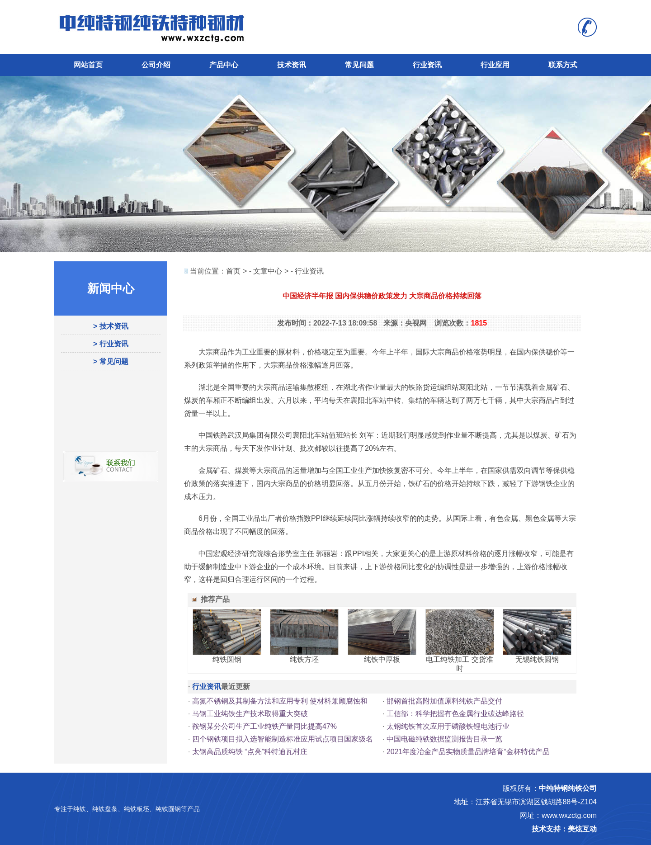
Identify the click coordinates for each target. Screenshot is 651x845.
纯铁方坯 (304, 659)
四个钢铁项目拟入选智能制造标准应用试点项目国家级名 (282, 739)
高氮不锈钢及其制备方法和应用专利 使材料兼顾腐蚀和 (280, 701)
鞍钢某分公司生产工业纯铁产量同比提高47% (264, 726)
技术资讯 (291, 65)
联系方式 (562, 65)
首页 (233, 271)
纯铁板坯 (136, 808)
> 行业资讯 (110, 344)
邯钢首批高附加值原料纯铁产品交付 (444, 701)
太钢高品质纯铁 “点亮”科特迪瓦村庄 (249, 751)
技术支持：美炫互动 (564, 829)
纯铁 (79, 808)
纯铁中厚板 (382, 659)
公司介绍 (156, 65)
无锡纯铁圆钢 (537, 659)
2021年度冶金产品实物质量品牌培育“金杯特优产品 (468, 751)
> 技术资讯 (110, 326)
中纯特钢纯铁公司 (568, 788)
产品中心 (223, 65)
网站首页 (88, 65)
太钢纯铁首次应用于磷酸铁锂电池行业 (448, 726)
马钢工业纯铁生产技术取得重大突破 (250, 714)
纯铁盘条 (105, 808)
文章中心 (267, 271)
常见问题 (359, 65)
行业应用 (495, 65)
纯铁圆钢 (226, 659)
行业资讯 (427, 65)
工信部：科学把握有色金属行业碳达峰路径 (455, 714)
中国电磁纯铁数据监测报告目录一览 (444, 739)
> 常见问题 (110, 361)
